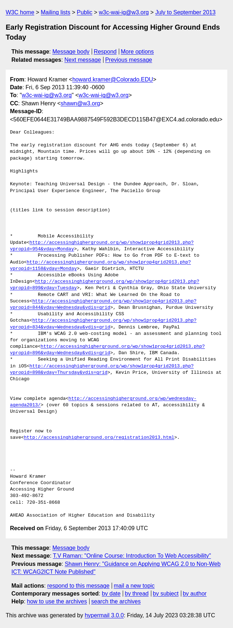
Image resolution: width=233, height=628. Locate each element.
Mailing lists (55, 12)
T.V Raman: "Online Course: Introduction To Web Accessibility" (132, 556)
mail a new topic (134, 586)
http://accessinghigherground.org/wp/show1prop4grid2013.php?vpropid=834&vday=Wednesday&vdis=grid (103, 323)
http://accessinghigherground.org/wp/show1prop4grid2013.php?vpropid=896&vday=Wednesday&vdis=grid (107, 349)
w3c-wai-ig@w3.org (124, 12)
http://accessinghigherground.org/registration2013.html (99, 437)
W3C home (20, 12)
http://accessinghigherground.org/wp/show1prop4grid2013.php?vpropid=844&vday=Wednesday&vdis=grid (103, 304)
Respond (105, 52)
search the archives (116, 601)
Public (84, 12)
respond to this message (78, 586)
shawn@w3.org (80, 103)
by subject (165, 594)
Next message (83, 60)
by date (111, 594)
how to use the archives (57, 601)
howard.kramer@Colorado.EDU (112, 79)
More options (137, 52)
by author (195, 594)
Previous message (128, 60)
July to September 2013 (185, 12)
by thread (137, 594)
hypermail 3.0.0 (104, 615)
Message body (71, 52)
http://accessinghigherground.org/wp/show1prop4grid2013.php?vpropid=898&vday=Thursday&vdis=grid (102, 369)
